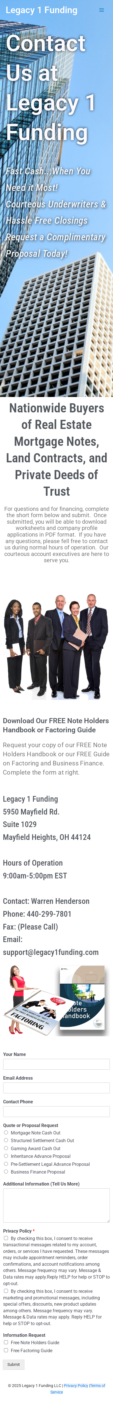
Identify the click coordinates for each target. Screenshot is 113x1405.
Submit (13, 1364)
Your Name (14, 1054)
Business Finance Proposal (38, 1172)
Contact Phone (18, 1101)
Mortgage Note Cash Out (35, 1133)
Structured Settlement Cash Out (42, 1140)
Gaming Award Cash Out (35, 1148)
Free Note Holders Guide (35, 1342)
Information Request (24, 1335)
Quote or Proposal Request (30, 1125)
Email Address (18, 1078)
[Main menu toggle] (102, 10)
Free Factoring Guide (31, 1350)
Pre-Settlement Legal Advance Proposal (50, 1164)
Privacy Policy (19, 1231)
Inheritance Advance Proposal (41, 1156)
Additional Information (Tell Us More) (41, 1184)
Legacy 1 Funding (41, 10)
